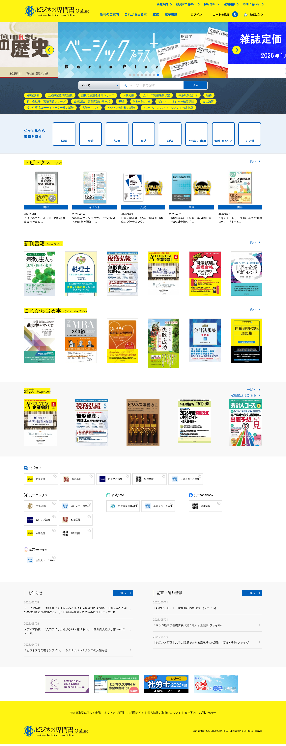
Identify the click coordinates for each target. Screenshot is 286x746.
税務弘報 (76, 480)
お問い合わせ (250, 5)
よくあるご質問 (114, 714)
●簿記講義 (33, 96)
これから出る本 (135, 15)
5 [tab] (146, 76)
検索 (195, 87)
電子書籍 (170, 15)
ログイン (195, 15)
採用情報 (208, 5)
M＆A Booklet (141, 103)
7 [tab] (154, 76)
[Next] (236, 51)
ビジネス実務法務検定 (156, 96)
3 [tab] (138, 76)
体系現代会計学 (188, 96)
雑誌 (155, 15)
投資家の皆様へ (185, 5)
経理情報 (149, 480)
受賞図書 (228, 5)
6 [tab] (150, 76)
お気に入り (255, 15)
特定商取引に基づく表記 (85, 714)
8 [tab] (158, 76)
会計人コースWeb (189, 480)
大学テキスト (90, 109)
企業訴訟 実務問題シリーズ (92, 103)
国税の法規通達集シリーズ (97, 96)
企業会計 (40, 480)
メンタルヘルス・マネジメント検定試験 (168, 109)
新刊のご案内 (108, 15)
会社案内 (161, 5)
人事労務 (128, 96)
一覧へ (251, 162)
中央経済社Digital (127, 507)
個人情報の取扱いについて (164, 714)
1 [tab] (130, 76)
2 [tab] (134, 76)
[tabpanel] (143, 52)
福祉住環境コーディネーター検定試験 (50, 109)
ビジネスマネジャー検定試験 (176, 103)
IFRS (121, 103)
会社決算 (208, 103)
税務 (209, 96)
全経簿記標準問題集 (60, 96)
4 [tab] (142, 76)
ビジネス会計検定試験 (121, 109)
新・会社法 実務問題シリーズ (46, 103)
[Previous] (49, 51)
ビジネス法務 (115, 480)
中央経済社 (42, 507)
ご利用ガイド (135, 714)
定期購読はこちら (243, 397)
